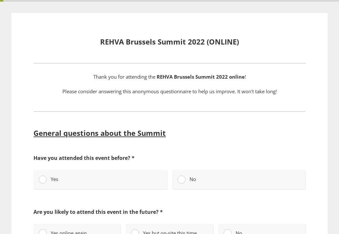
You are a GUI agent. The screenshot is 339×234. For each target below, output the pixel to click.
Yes (48, 180)
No (186, 180)
